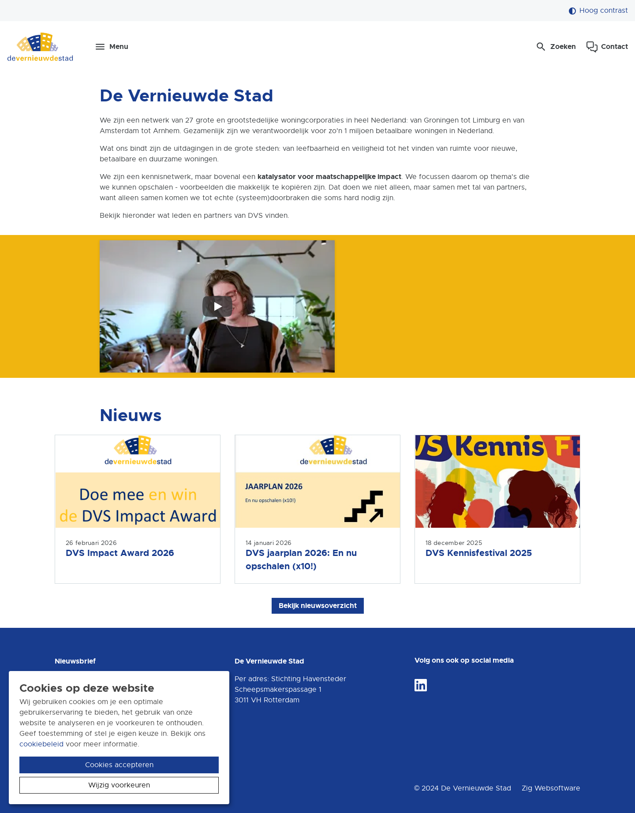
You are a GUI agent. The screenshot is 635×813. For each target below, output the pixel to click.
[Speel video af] (217, 306)
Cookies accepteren (119, 765)
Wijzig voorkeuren (119, 785)
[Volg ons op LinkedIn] (421, 686)
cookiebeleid (41, 744)
